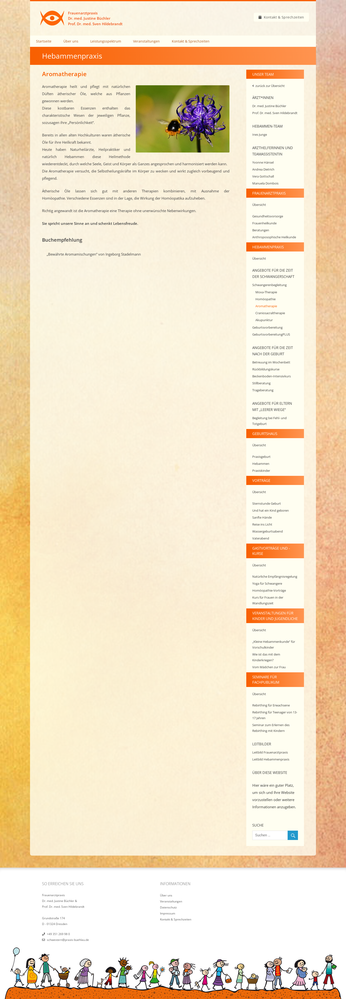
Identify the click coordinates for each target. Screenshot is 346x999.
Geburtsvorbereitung (267, 327)
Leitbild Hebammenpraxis (270, 759)
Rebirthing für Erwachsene (271, 705)
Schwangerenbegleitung (269, 285)
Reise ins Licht (262, 524)
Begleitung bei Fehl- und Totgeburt (269, 421)
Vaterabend (260, 538)
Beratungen (260, 230)
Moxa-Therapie (266, 292)
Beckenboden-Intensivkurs (271, 376)
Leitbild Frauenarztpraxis (270, 752)
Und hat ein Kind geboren (270, 510)
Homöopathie (265, 299)
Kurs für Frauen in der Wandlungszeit (267, 600)
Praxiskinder (261, 470)
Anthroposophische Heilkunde (274, 237)
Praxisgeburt (261, 456)
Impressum (167, 913)
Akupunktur (264, 320)
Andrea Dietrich (263, 169)
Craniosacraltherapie (270, 313)
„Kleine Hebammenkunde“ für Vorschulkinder (273, 644)
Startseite (43, 41)
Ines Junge (259, 134)
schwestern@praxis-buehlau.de (68, 940)
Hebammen (260, 463)
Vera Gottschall (263, 176)
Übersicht (259, 204)
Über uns (70, 41)
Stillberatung (261, 383)
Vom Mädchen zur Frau (269, 667)
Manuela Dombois (265, 183)
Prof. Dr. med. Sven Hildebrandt (274, 113)
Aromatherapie (266, 306)
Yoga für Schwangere (267, 583)
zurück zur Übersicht (270, 86)
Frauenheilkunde (264, 223)
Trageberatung (262, 390)
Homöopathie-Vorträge (269, 590)
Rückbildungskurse (265, 369)
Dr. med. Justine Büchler (269, 106)
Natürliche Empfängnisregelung (274, 576)
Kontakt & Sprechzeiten (284, 17)
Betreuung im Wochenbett (271, 362)
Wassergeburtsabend (267, 531)
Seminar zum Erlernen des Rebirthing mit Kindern (271, 728)
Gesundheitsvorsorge (267, 216)
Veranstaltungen (146, 41)
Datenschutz (168, 907)
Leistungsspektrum (105, 41)
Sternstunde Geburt (266, 503)
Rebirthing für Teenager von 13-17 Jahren (274, 715)
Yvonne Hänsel (263, 162)
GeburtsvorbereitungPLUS (271, 334)
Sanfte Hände (262, 517)
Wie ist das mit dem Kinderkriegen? (266, 657)
